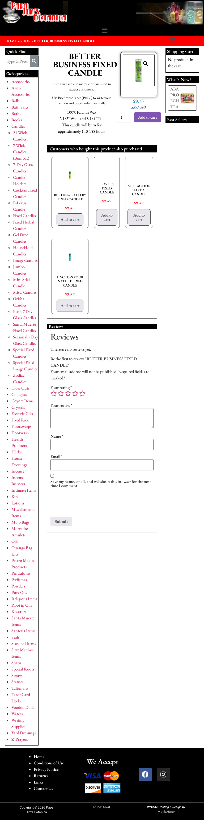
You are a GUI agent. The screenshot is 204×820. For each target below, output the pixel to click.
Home (39, 756)
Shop (25, 41)
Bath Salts (19, 107)
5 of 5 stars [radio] (82, 393)
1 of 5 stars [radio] (53, 393)
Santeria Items (23, 630)
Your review (61, 405)
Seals (15, 637)
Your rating (61, 388)
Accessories (20, 81)
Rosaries (18, 611)
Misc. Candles (24, 292)
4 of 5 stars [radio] (75, 393)
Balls (15, 100)
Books (16, 120)
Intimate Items (23, 490)
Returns (41, 775)
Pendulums (20, 573)
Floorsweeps (21, 426)
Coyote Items (22, 401)
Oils (14, 541)
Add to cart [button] (70, 219)
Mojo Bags (20, 522)
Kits (14, 496)
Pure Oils (19, 592)
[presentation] (90, 503)
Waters (17, 714)
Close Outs (20, 388)
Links (38, 782)
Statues (17, 682)
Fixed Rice (20, 420)
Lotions (17, 503)
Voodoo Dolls (22, 707)
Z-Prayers (19, 739)
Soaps (16, 662)
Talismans (19, 688)
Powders (18, 586)
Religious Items (24, 599)
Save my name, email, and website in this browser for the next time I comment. (100, 483)
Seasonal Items (23, 643)
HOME (11, 41)
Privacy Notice (46, 769)
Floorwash (20, 433)
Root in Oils (21, 605)
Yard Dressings (23, 733)
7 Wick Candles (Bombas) (21, 152)
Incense (17, 471)
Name (56, 436)
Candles (18, 126)
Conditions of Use (49, 763)
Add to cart (147, 117)
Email (56, 456)
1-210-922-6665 (101, 807)
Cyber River (167, 811)
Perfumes (19, 579)
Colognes (19, 394)
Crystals (18, 407)
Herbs (16, 452)
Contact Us (43, 788)
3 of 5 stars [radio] (68, 393)
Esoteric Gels (22, 413)
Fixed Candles (24, 215)
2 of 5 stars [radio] (61, 393)
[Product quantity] (123, 117)
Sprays (16, 675)
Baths (16, 113)
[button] (104, 31)
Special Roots (22, 669)
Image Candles (25, 260)
